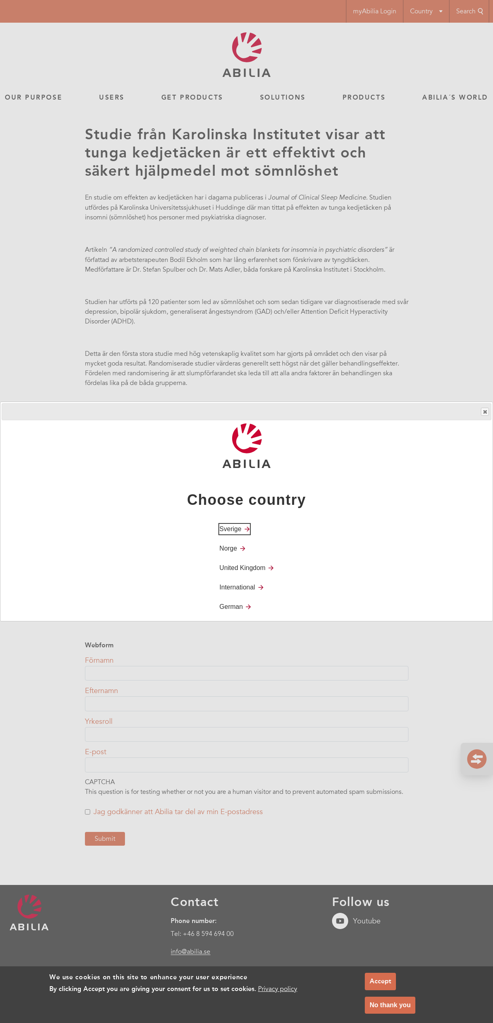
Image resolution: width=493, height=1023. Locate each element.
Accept (380, 981)
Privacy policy (277, 989)
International (237, 587)
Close (484, 411)
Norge (228, 548)
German (231, 606)
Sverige (230, 528)
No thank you (390, 1005)
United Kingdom (243, 567)
